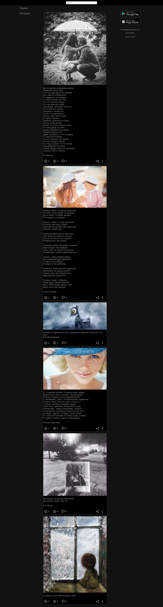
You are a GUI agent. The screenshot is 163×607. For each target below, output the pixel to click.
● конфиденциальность (130, 29)
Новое (24, 8)
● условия (130, 33)
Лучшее (25, 13)
